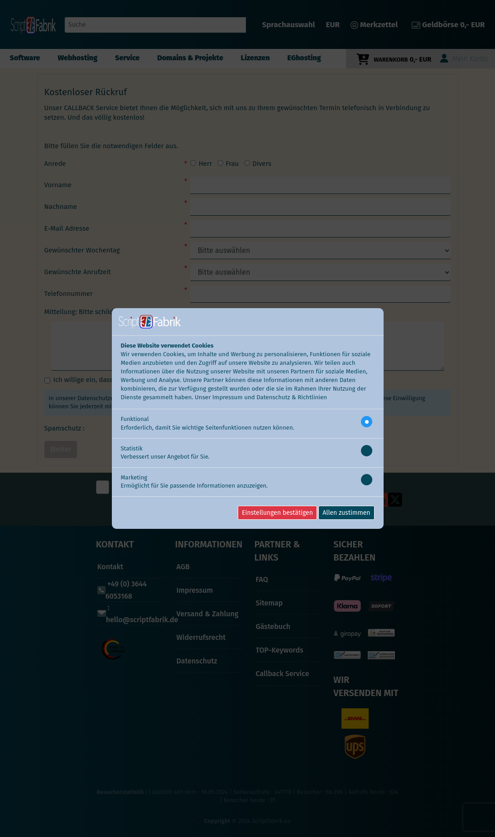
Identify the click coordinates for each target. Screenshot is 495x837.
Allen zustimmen (346, 513)
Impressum (227, 397)
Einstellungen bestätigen (277, 513)
